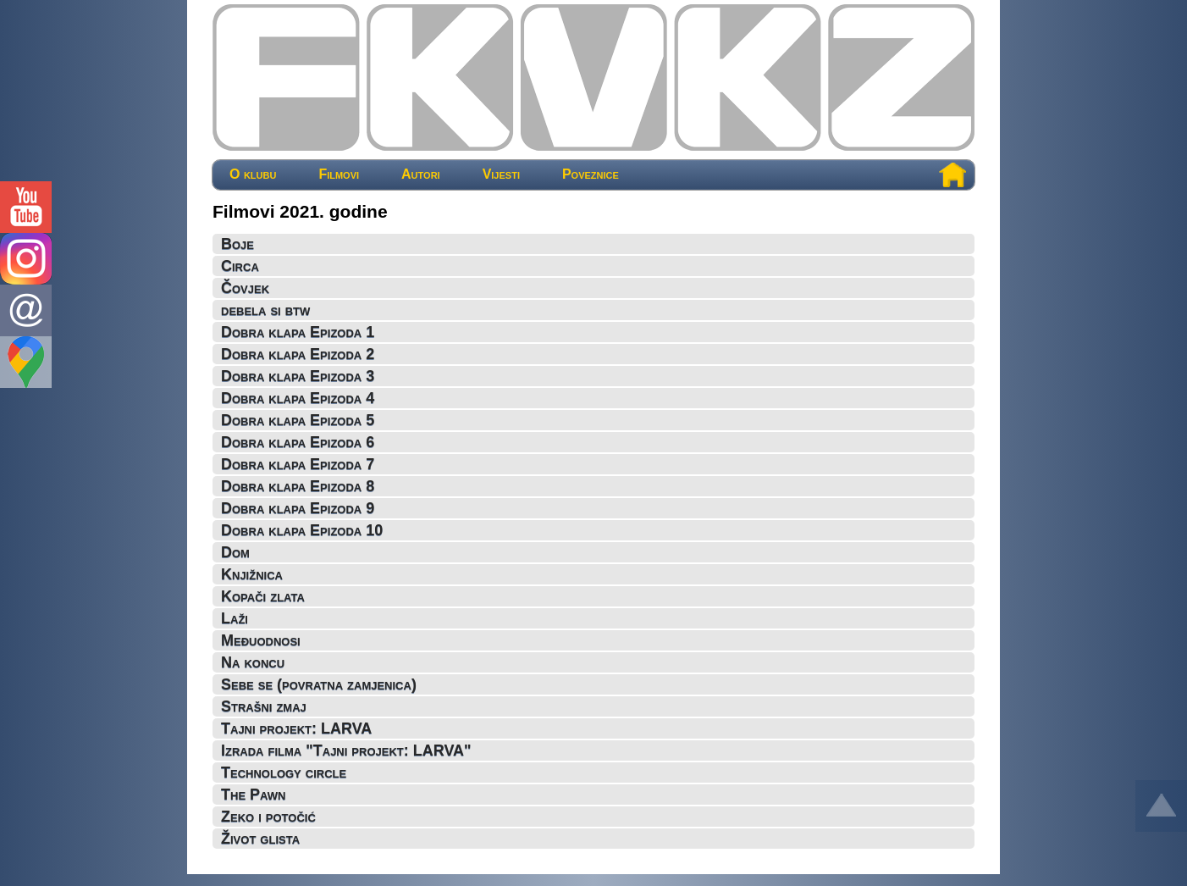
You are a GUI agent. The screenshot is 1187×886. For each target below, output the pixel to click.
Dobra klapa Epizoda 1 (297, 332)
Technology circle (283, 772)
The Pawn (253, 794)
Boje (237, 243)
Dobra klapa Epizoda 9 (297, 508)
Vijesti (501, 174)
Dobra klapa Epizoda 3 (297, 376)
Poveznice (590, 174)
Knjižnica (252, 574)
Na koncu (252, 662)
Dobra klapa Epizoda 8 (297, 486)
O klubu (252, 174)
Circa (240, 265)
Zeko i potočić (268, 816)
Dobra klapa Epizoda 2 (297, 354)
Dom (235, 552)
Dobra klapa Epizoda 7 (297, 464)
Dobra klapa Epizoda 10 (302, 530)
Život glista (260, 838)
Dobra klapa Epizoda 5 (297, 420)
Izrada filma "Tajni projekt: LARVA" (346, 750)
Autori (420, 174)
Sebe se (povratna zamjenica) (319, 684)
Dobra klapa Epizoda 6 (297, 442)
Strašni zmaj (263, 706)
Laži (234, 618)
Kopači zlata (263, 596)
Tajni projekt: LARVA (296, 728)
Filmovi (338, 174)
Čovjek (245, 288)
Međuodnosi (261, 640)
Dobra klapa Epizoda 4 (297, 398)
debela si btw (265, 310)
